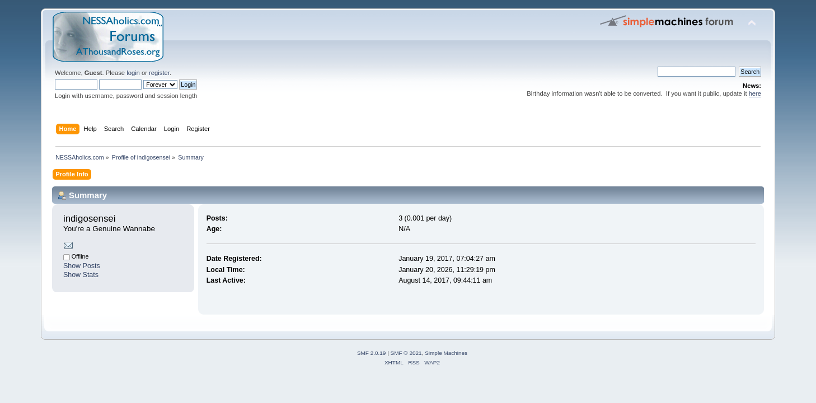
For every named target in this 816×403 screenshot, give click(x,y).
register (159, 72)
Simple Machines (446, 353)
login (133, 72)
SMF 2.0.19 (371, 353)
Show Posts (81, 266)
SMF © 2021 (406, 353)
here (755, 93)
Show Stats (81, 275)
